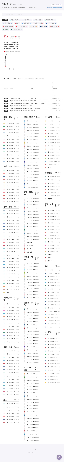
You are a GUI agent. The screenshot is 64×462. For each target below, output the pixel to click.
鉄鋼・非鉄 (7, 23)
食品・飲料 (27, 20)
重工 (17, 23)
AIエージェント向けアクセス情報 (54, 7)
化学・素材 (38, 20)
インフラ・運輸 (21, 26)
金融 (5, 29)
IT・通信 (33, 26)
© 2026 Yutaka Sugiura (32, 452)
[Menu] (59, 457)
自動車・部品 (8, 26)
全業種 (5, 20)
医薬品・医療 (50, 20)
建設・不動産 (14, 20)
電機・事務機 (38, 23)
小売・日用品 (54, 26)
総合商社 (43, 26)
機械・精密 (26, 23)
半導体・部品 (51, 23)
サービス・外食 (16, 29)
